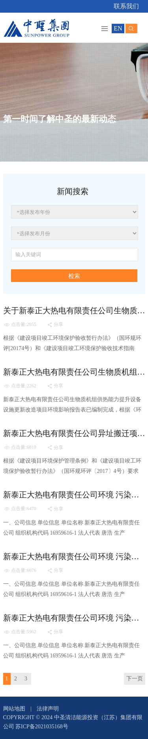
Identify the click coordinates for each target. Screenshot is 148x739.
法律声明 (48, 709)
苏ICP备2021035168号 (41, 726)
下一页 (134, 679)
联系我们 (126, 6)
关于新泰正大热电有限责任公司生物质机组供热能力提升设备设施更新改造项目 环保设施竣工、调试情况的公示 (74, 310)
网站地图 (14, 709)
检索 (74, 276)
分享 (55, 324)
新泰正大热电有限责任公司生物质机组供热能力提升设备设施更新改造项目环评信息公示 (74, 372)
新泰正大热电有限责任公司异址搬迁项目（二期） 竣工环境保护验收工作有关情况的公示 (74, 433)
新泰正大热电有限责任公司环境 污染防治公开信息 (74, 494)
